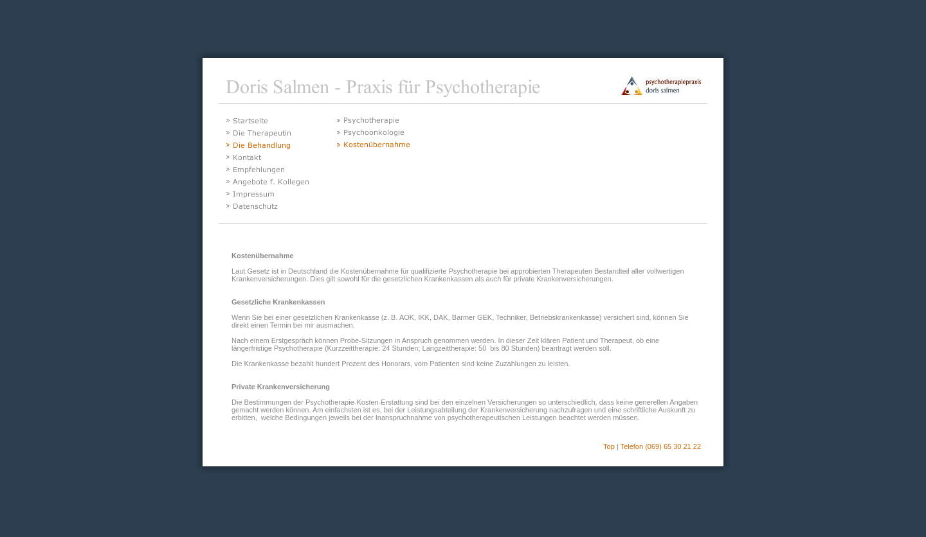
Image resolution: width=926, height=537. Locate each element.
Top (609, 446)
